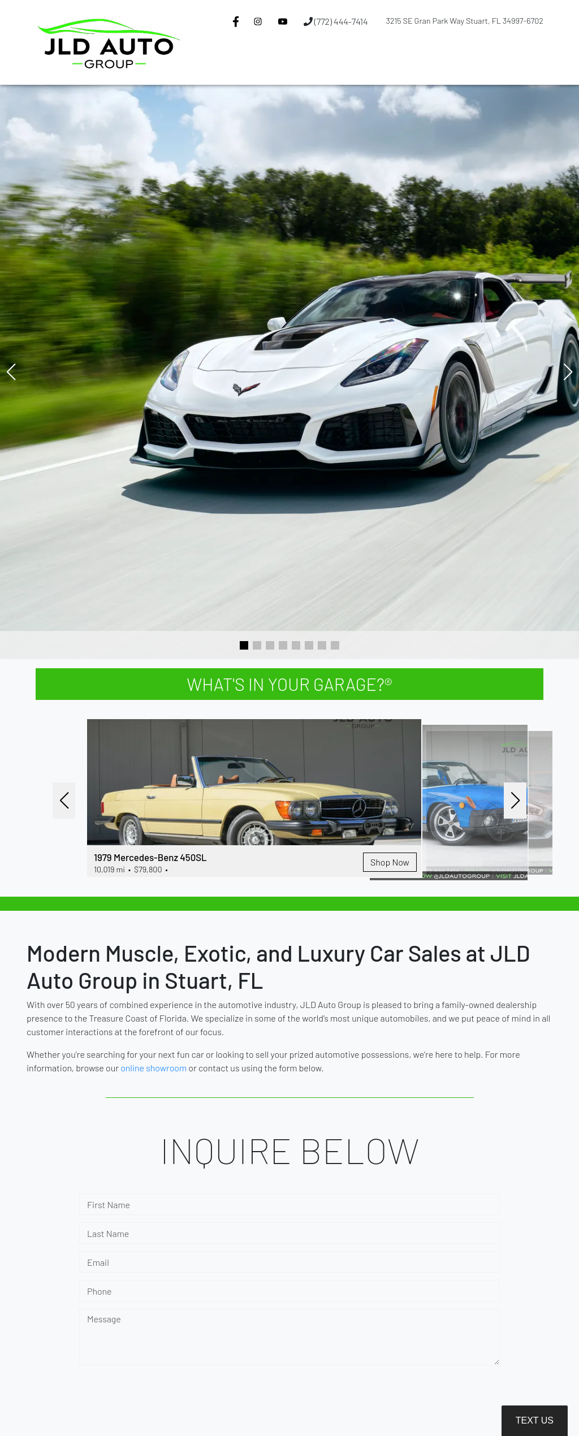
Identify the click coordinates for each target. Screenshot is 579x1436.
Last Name (108, 1234)
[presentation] (165, 1402)
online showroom (153, 1068)
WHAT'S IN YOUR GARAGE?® (289, 684)
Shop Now (336, 872)
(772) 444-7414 (336, 21)
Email (98, 1263)
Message (104, 1319)
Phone (99, 1292)
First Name (108, 1205)
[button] (244, 63)
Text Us (535, 1420)
